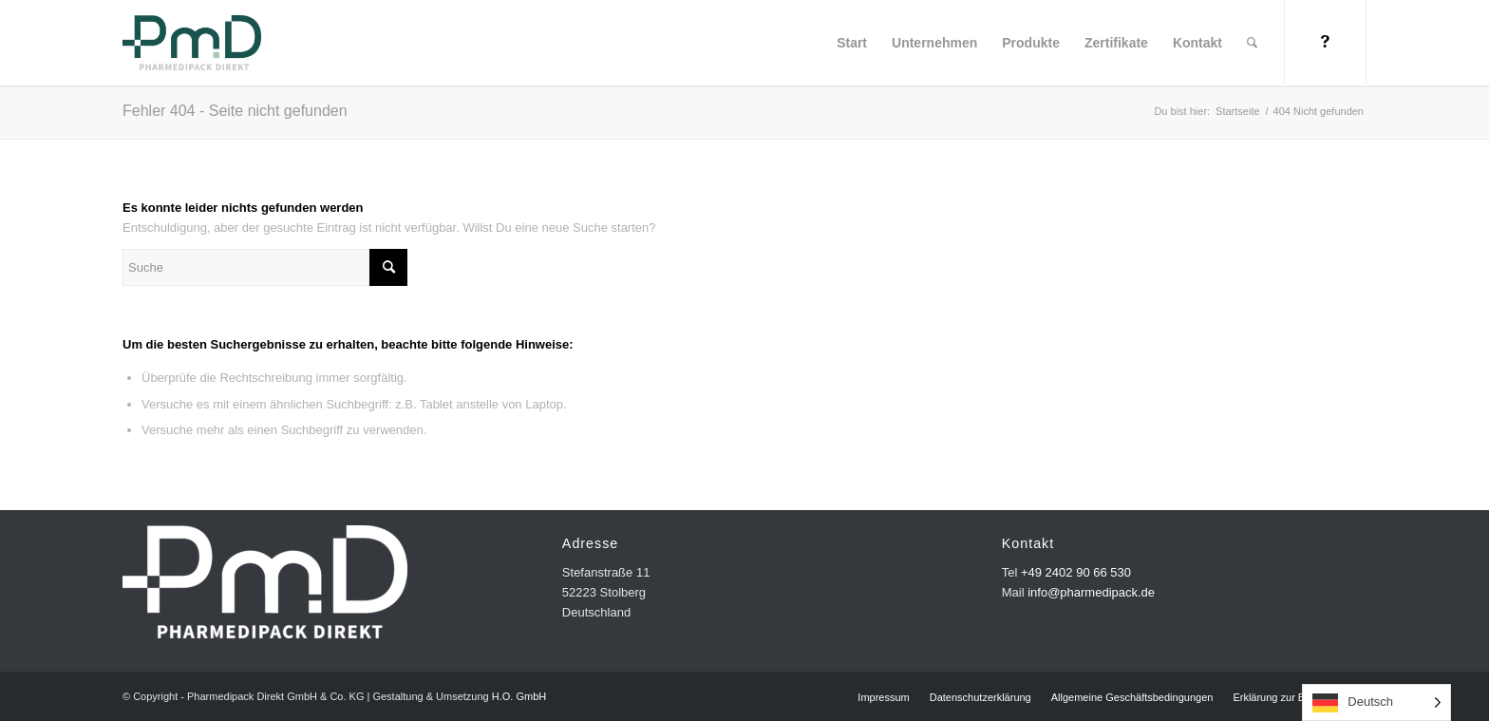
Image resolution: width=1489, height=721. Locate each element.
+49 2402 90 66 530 (1076, 572)
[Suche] (1252, 42)
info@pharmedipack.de (1091, 592)
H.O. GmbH (519, 696)
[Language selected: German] (1376, 702)
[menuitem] (851, 42)
